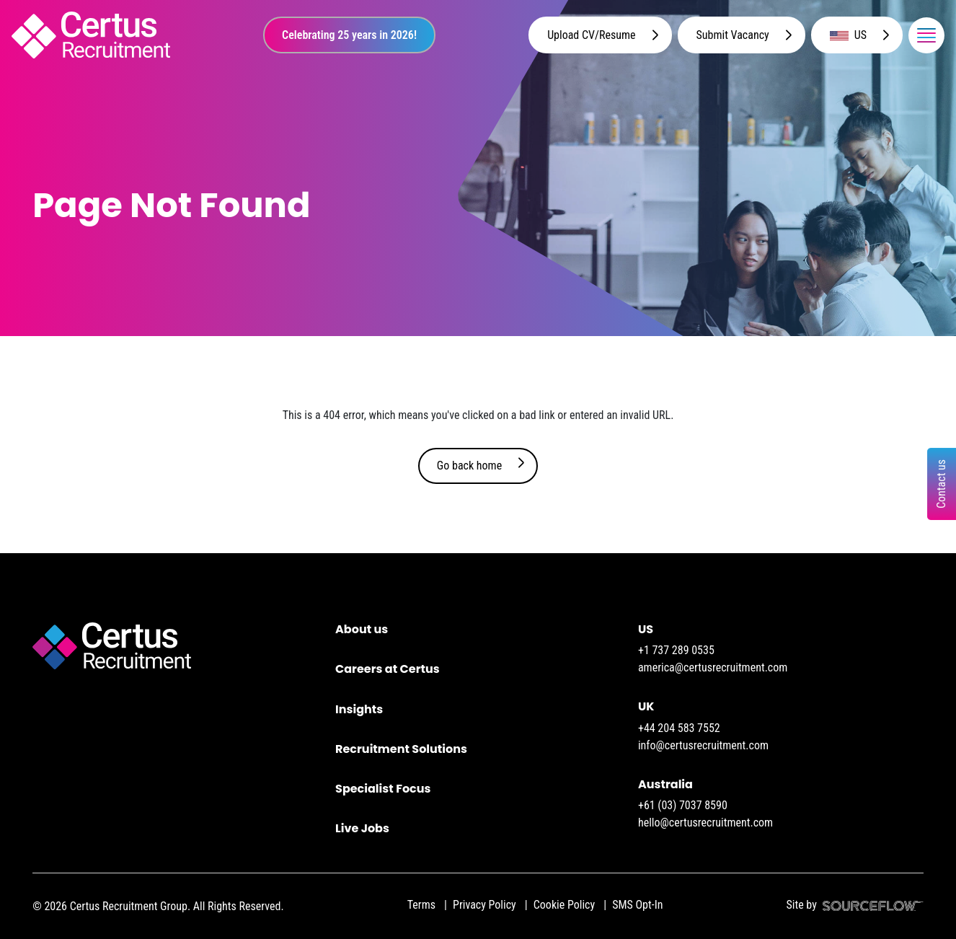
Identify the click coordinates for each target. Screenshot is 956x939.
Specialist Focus (382, 788)
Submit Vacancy (732, 35)
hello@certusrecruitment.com (705, 822)
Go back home (469, 465)
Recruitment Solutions (401, 749)
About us (361, 629)
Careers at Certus (387, 669)
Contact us (941, 483)
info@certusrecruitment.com (703, 745)
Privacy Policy (484, 905)
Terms (421, 905)
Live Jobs (362, 828)
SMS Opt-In (637, 905)
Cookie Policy (564, 905)
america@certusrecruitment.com (712, 667)
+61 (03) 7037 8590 (682, 805)
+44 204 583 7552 (679, 728)
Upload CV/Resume (591, 35)
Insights (359, 709)
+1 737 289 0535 (676, 650)
